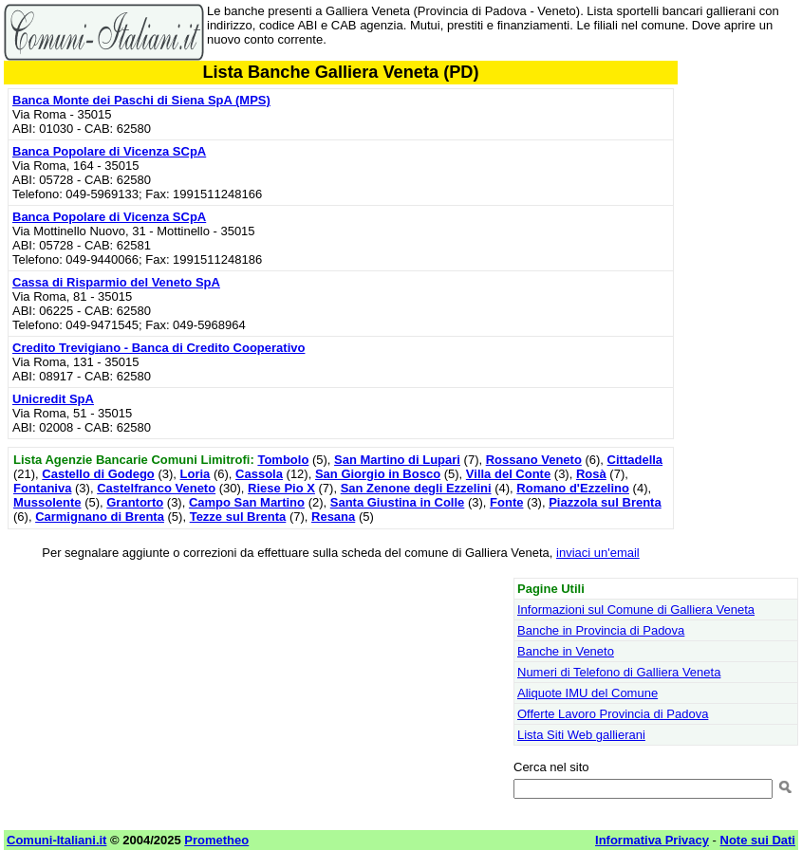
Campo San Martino (247, 502)
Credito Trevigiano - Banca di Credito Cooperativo (158, 348)
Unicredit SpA (53, 399)
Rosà (591, 474)
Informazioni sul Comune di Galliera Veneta (636, 609)
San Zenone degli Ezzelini (416, 488)
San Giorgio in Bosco (377, 474)
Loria (195, 474)
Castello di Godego (98, 474)
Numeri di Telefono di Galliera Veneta (618, 672)
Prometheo (216, 840)
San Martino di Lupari (397, 460)
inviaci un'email (598, 552)
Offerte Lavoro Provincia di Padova (612, 714)
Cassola (259, 474)
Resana (333, 516)
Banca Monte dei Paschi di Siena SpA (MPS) (141, 100)
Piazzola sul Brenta (605, 502)
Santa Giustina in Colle (397, 502)
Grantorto (134, 502)
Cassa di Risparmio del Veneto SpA (116, 282)
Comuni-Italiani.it (56, 840)
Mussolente (47, 502)
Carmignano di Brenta (99, 516)
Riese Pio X (281, 488)
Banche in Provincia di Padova (600, 630)
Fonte (506, 502)
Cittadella (635, 460)
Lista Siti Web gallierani (581, 735)
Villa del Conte (508, 474)
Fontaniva (42, 488)
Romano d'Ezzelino (572, 488)
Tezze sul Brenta (238, 516)
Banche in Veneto (565, 651)
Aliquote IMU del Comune (587, 693)
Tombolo (282, 460)
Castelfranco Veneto (156, 488)
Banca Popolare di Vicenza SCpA (109, 151)
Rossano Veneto (534, 460)
